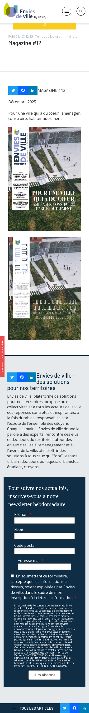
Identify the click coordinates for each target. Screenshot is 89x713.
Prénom (23, 514)
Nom (20, 529)
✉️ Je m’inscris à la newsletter (2, 356)
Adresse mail (30, 560)
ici (27, 650)
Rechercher (80, 11)
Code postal (24, 545)
